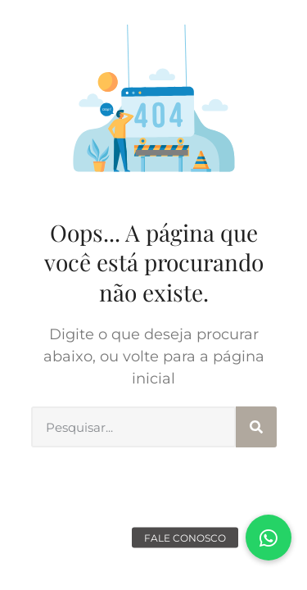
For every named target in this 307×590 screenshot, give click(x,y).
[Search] (256, 426)
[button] (268, 537)
